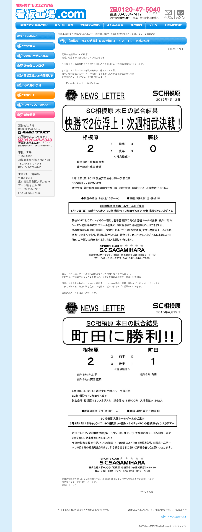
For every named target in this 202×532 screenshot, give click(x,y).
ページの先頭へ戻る (177, 516)
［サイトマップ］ (179, 526)
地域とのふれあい (27, 35)
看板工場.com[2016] (146, 526)
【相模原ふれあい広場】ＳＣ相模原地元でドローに (84, 509)
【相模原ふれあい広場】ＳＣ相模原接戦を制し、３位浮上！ (156, 509)
